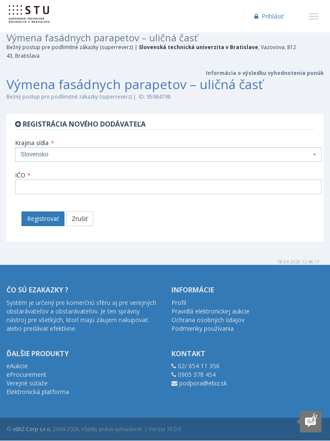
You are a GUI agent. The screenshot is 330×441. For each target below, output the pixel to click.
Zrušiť (80, 218)
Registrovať (43, 218)
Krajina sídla (34, 143)
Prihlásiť (268, 16)
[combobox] (168, 154)
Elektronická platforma (37, 392)
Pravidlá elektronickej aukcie (210, 311)
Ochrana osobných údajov (207, 320)
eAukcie (17, 366)
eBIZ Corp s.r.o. (32, 429)
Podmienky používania (202, 328)
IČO (23, 175)
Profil (178, 302)
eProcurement (26, 374)
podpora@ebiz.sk (203, 383)
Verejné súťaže (27, 383)
